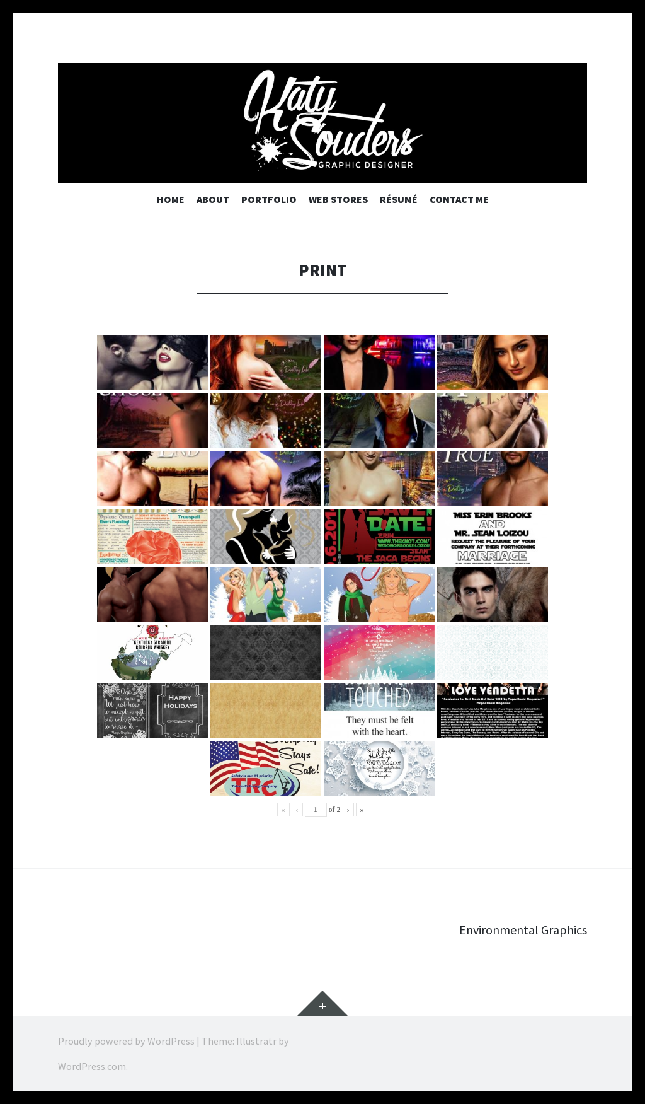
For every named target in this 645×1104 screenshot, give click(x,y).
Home (171, 199)
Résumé (399, 199)
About (213, 199)
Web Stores (338, 199)
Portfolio (269, 199)
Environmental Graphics (517, 929)
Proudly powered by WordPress (126, 1041)
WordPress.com (92, 1066)
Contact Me (459, 199)
